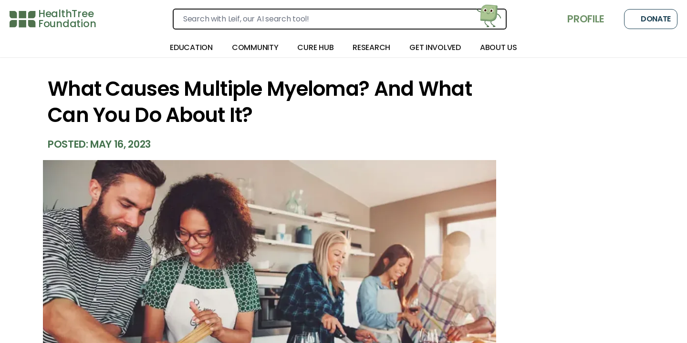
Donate (651, 19)
